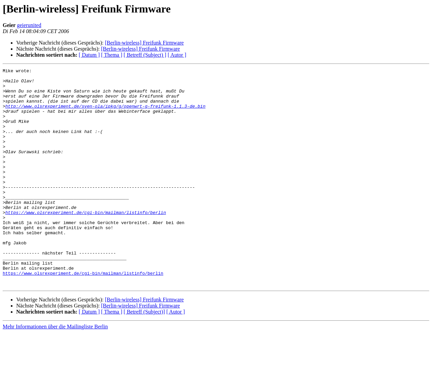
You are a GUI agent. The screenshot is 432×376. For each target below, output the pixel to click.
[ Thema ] (112, 55)
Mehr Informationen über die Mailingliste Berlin (55, 370)
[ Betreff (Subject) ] (145, 55)
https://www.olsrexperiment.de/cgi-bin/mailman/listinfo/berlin (85, 242)
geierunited (29, 25)
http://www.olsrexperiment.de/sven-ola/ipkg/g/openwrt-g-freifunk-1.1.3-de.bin (105, 114)
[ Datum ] (89, 55)
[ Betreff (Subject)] (144, 355)
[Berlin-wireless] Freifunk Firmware (144, 43)
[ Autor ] (177, 55)
